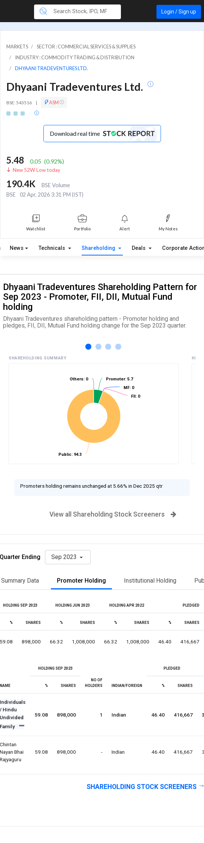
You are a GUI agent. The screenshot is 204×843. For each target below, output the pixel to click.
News (17, 248)
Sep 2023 (64, 556)
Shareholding (99, 248)
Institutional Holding (150, 580)
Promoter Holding (81, 580)
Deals (139, 248)
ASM (54, 102)
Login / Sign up (178, 12)
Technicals (53, 248)
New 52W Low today (36, 170)
